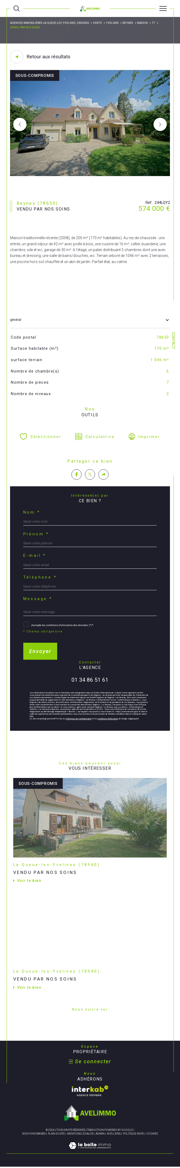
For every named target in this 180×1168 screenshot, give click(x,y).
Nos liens (113, 1133)
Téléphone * (40, 577)
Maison (142, 23)
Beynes (128, 23)
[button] (160, 124)
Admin (100, 1133)
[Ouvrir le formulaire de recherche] (16, 8)
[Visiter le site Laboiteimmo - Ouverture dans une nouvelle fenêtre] (90, 1151)
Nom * (31, 512)
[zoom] (90, 175)
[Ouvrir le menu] (163, 8)
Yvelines (112, 23)
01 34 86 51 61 (90, 680)
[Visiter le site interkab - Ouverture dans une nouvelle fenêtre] (90, 1091)
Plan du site (56, 1133)
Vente (97, 23)
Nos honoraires (34, 1133)
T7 (153, 23)
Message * (38, 599)
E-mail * (34, 556)
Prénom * (36, 534)
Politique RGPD (133, 1133)
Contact (173, 340)
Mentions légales (80, 1133)
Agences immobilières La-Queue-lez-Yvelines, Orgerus (49, 23)
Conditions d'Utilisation (108, 718)
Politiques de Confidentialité (79, 718)
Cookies (152, 1133)
